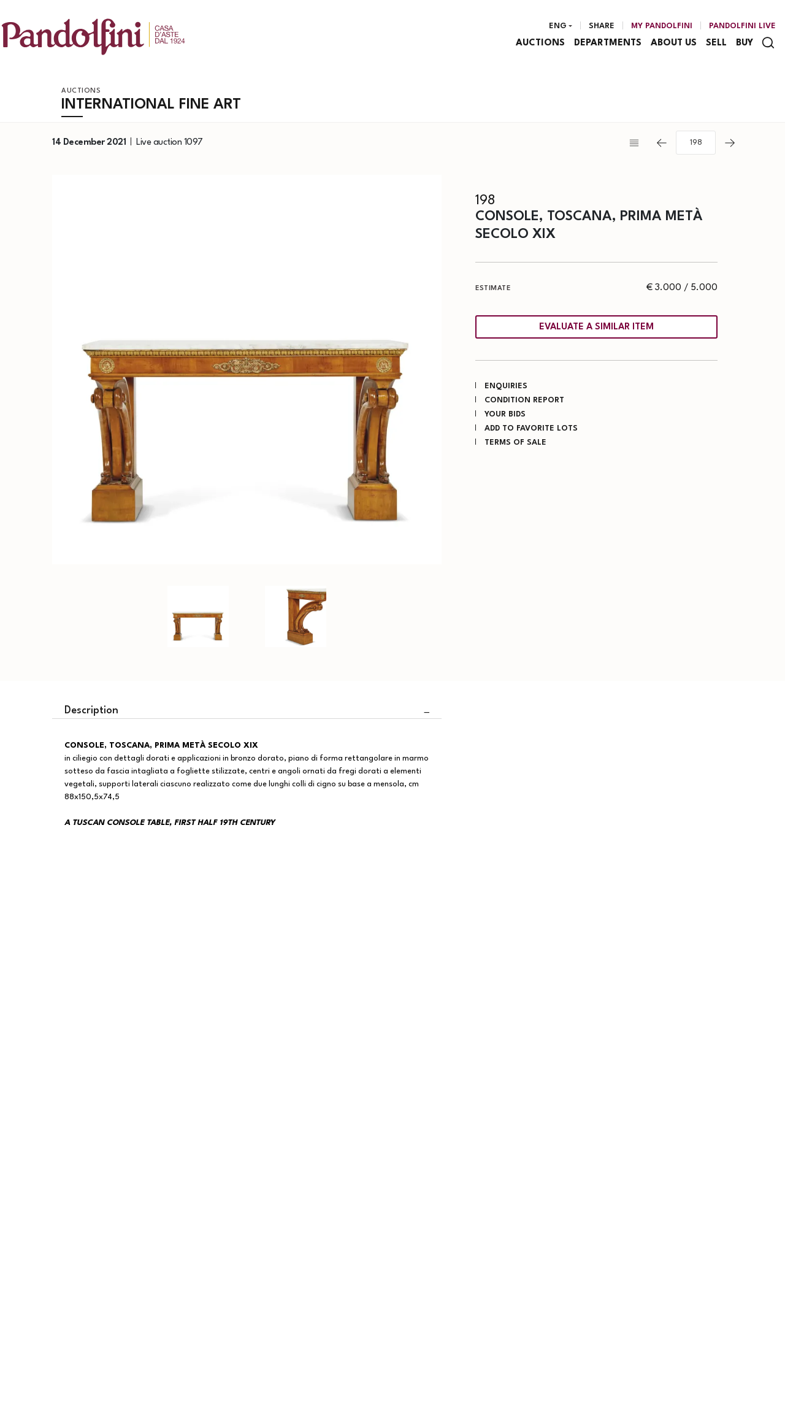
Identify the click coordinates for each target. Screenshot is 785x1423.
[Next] (730, 143)
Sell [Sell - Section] (716, 43)
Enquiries (505, 386)
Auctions (81, 91)
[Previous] (661, 143)
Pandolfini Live (742, 26)
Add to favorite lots (531, 428)
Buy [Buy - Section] (744, 43)
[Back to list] (637, 143)
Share (602, 26)
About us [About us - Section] (674, 43)
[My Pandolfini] (661, 26)
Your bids (505, 414)
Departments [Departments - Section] (607, 43)
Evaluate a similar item (596, 327)
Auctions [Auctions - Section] (540, 43)
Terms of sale (515, 443)
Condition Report (524, 400)
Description (91, 710)
